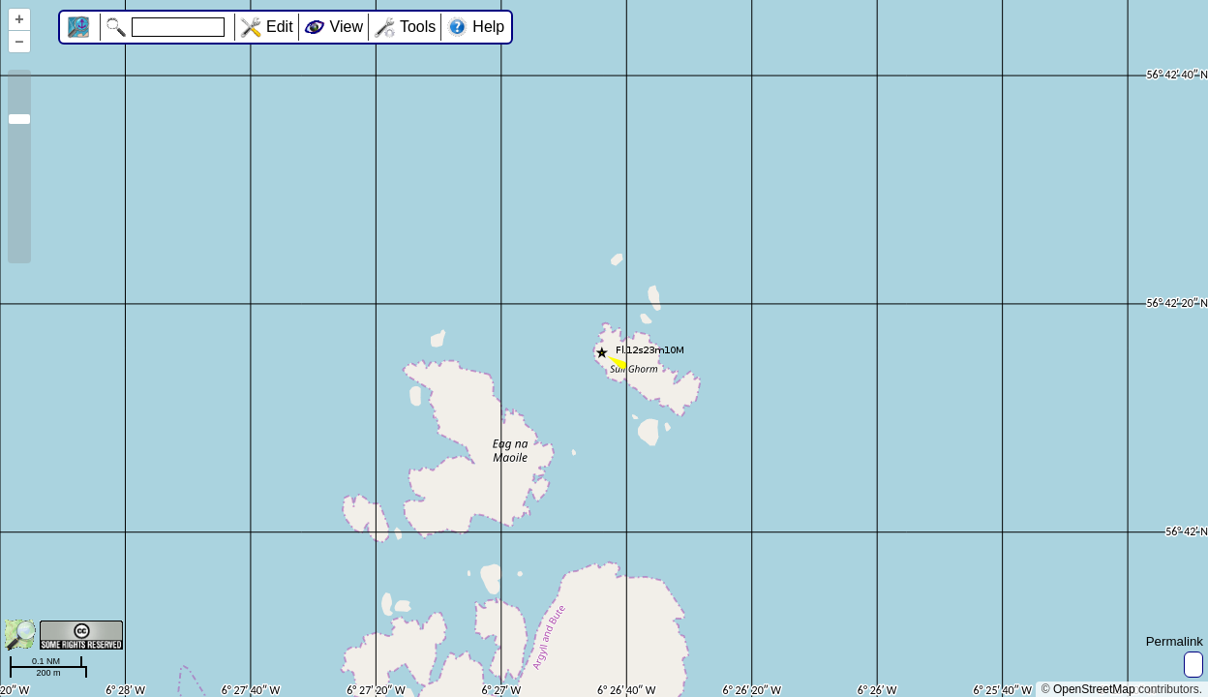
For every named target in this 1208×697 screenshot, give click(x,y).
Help (488, 26)
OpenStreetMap (1094, 689)
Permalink (1174, 641)
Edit (279, 26)
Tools (418, 26)
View (346, 26)
